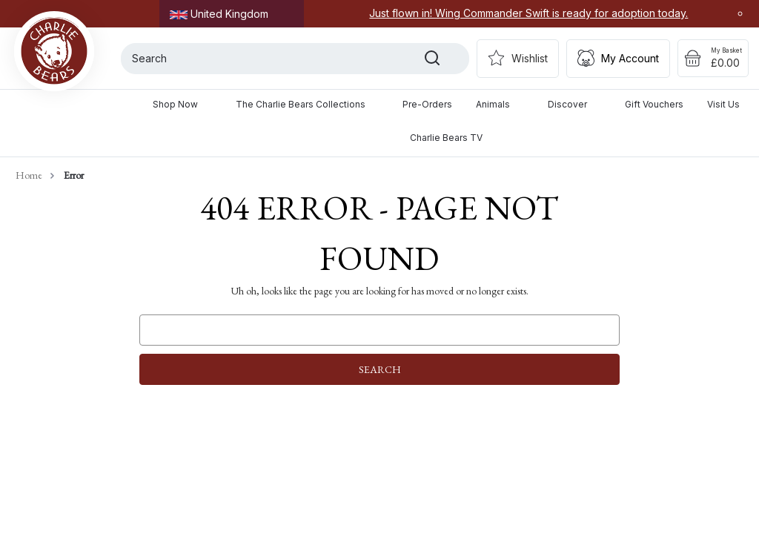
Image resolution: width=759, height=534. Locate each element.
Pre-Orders (427, 104)
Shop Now (182, 104)
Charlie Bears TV (446, 137)
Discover (574, 104)
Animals (500, 104)
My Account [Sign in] (630, 58)
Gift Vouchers (654, 104)
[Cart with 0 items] (713, 58)
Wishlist (529, 58)
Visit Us (723, 104)
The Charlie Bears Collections (308, 104)
